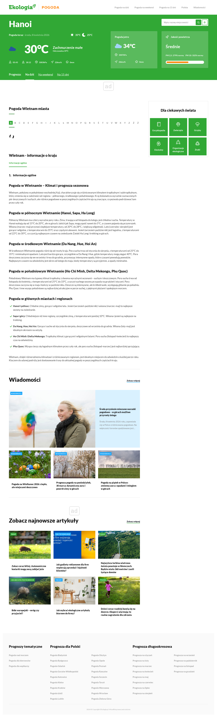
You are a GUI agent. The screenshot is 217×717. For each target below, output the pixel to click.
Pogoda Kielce (57, 682)
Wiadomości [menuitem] (199, 7)
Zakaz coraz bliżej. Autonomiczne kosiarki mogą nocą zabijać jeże (29, 567)
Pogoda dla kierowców (19, 660)
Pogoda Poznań (98, 666)
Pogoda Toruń (98, 682)
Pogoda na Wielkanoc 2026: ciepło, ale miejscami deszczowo (29, 485)
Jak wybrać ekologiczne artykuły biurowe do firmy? (73, 611)
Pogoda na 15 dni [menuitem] (167, 7)
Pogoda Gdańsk (57, 666)
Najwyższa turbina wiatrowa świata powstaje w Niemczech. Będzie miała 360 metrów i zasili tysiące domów (117, 567)
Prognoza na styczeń (142, 655)
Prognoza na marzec (142, 666)
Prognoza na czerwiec (143, 682)
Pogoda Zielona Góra (101, 698)
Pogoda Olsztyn (98, 655)
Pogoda (51, 7)
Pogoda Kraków (57, 687)
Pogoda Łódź (56, 693)
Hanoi (20, 24)
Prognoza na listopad (184, 666)
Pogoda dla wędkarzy (19, 666)
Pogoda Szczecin (99, 677)
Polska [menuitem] (184, 7)
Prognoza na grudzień (184, 671)
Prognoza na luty (141, 660)
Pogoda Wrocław (99, 693)
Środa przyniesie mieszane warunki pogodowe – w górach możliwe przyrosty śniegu (118, 411)
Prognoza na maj (140, 677)
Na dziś (29, 74)
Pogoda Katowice (58, 677)
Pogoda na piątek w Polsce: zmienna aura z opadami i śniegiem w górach (118, 485)
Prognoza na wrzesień (184, 655)
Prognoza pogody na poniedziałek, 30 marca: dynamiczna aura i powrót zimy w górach (73, 485)
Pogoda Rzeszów (99, 671)
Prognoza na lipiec (141, 687)
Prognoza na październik (185, 660)
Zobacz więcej (133, 380)
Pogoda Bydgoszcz (59, 660)
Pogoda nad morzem (18, 655)
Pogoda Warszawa (100, 687)
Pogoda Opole (98, 660)
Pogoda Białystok (58, 655)
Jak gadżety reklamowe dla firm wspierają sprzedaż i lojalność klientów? (72, 567)
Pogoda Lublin (57, 698)
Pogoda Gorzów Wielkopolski (64, 671)
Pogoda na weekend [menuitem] (144, 7)
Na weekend (45, 74)
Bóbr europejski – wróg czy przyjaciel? (25, 611)
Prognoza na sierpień (142, 693)
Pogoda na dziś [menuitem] (122, 7)
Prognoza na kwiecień (143, 671)
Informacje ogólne (18, 162)
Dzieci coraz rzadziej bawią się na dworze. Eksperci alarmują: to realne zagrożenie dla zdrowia (118, 611)
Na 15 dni (63, 74)
